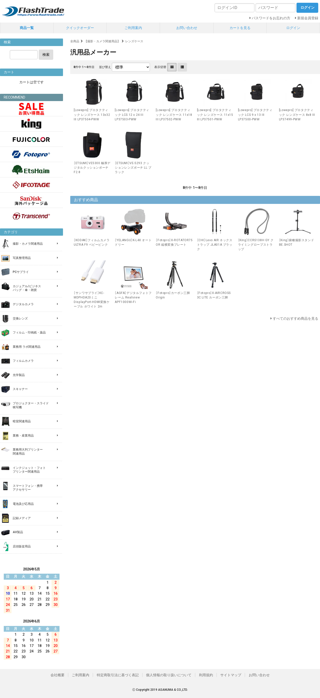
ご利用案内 (133, 28)
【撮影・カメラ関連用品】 (102, 41)
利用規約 (206, 675)
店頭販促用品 (22, 546)
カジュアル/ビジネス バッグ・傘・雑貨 (27, 288)
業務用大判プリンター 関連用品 (28, 451)
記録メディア (22, 518)
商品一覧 (27, 28)
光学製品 (19, 375)
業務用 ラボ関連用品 (26, 346)
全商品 (74, 41)
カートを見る (240, 28)
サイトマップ (230, 675)
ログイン (293, 28)
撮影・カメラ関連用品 (28, 243)
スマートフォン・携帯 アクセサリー (28, 488)
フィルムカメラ (23, 361)
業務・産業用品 (23, 435)
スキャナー (20, 389)
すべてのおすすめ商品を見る (295, 318)
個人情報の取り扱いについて (169, 675)
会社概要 (57, 675)
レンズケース (134, 41)
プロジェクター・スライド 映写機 (31, 405)
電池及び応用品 (23, 504)
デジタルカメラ (23, 304)
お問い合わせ (186, 28)
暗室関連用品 (22, 421)
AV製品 (18, 532)
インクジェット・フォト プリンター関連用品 (29, 470)
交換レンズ (20, 318)
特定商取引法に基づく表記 (118, 675)
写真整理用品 (22, 258)
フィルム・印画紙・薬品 (29, 332)
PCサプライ (21, 272)
